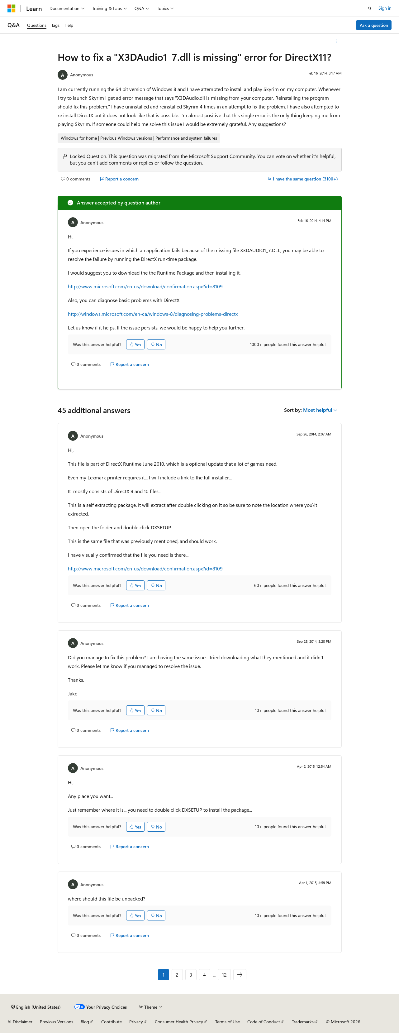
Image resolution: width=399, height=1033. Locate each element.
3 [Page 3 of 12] (190, 974)
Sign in (385, 8)
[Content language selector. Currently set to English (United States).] (35, 1007)
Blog (85, 1022)
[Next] (239, 974)
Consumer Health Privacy (179, 1022)
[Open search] (369, 8)
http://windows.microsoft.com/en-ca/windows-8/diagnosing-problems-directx (153, 313)
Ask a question (374, 25)
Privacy (136, 1022)
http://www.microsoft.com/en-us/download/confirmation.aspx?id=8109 (145, 286)
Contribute (111, 1022)
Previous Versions (56, 1022)
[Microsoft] (11, 8)
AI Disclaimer (19, 1022)
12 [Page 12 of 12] (224, 974)
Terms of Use (227, 1022)
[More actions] (335, 41)
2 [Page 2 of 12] (177, 974)
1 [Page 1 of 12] (163, 974)
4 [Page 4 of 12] (204, 974)
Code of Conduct (263, 1022)
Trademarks (303, 1022)
